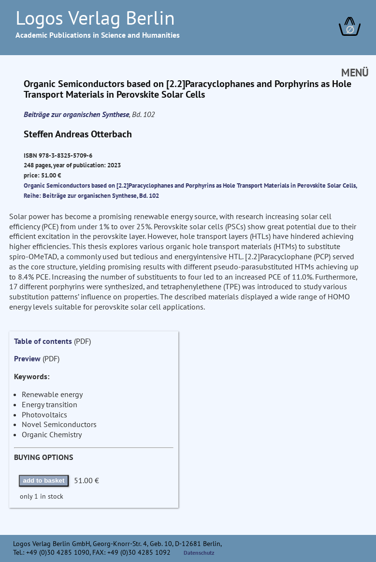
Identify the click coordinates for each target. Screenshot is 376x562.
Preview (27, 358)
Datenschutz (199, 552)
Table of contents (43, 341)
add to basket (44, 480)
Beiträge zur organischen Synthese (76, 114)
